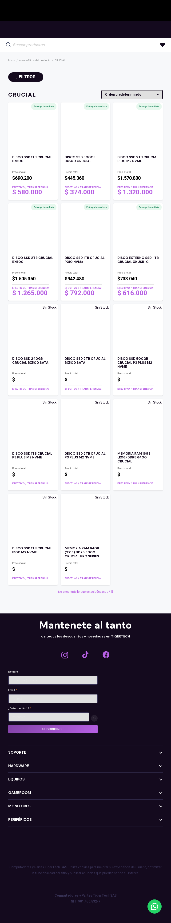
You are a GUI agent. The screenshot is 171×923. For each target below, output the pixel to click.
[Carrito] (162, 29)
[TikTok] (85, 654)
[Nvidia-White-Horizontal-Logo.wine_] (89, 10)
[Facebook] (106, 654)
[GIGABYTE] (37, 10)
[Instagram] (64, 655)
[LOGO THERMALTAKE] (157, 11)
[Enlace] (33, 176)
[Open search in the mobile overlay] (32, 45)
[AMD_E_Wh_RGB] (109, 10)
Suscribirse (53, 729)
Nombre (13, 671)
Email (12, 690)
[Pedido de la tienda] (132, 94)
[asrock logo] (64, 10)
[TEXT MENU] (30, 30)
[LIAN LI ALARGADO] (131, 10)
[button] (154, 906)
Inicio (11, 60)
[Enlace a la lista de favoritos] (162, 45)
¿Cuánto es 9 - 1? (19, 708)
